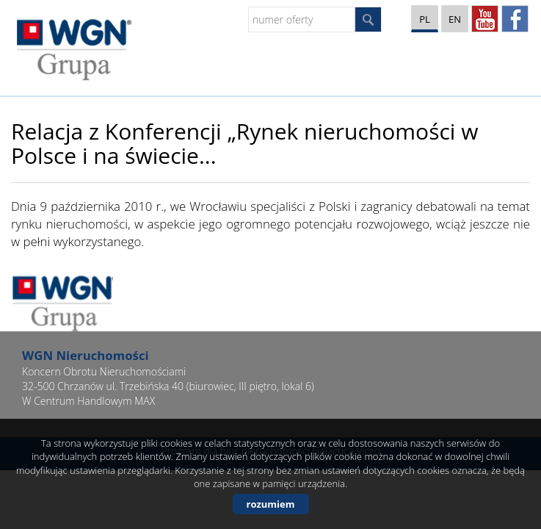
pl (424, 19)
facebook (515, 18)
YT (484, 18)
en (455, 19)
